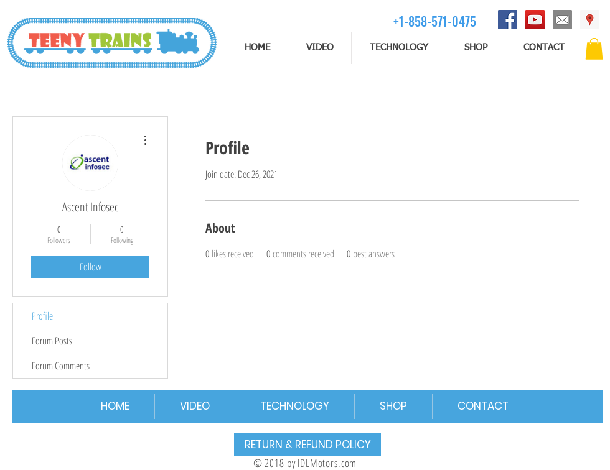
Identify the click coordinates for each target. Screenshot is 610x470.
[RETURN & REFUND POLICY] (307, 444)
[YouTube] (535, 19)
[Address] (589, 19)
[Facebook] (507, 19)
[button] (594, 49)
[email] (562, 19)
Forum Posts (52, 341)
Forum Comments (61, 365)
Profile (42, 316)
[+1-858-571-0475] (435, 21)
